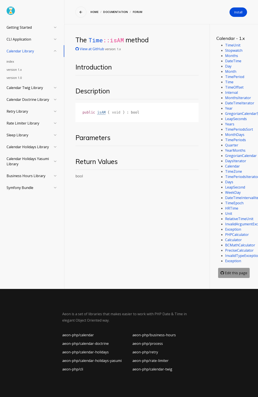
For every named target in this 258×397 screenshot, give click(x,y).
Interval (231, 92)
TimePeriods (235, 139)
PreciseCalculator (239, 250)
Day (228, 66)
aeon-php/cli (72, 369)
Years (229, 124)
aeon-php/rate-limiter (150, 360)
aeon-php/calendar (78, 335)
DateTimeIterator (239, 103)
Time (96, 40)
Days (229, 182)
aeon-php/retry (145, 352)
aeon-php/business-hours (154, 335)
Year (229, 108)
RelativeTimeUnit (239, 218)
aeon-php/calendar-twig (152, 369)
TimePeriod (234, 76)
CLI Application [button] (19, 39)
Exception (233, 229)
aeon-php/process (147, 343)
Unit (228, 213)
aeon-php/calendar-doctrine (85, 343)
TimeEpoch (234, 203)
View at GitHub (90, 48)
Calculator (233, 239)
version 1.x (14, 70)
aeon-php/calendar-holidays (85, 352)
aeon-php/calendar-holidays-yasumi (92, 360)
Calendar (232, 166)
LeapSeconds (236, 118)
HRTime (231, 208)
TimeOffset (234, 87)
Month (230, 71)
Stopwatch (233, 50)
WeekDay (233, 192)
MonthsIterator (238, 97)
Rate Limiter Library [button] (23, 123)
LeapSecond (235, 187)
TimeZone (233, 171)
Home (94, 12)
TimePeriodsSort (239, 129)
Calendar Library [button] (20, 51)
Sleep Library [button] (17, 135)
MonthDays (234, 134)
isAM (101, 112)
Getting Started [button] (19, 27)
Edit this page (234, 273)
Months (231, 55)
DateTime (233, 61)
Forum (137, 12)
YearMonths (235, 150)
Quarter (231, 145)
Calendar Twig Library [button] (25, 87)
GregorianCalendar (241, 155)
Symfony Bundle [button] (20, 187)
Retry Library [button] (17, 111)
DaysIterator (235, 160)
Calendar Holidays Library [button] (28, 146)
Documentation (115, 12)
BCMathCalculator (240, 245)
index (10, 61)
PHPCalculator (237, 234)
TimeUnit (232, 45)
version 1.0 (14, 78)
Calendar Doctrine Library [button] (28, 99)
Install (238, 12)
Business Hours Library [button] (26, 175)
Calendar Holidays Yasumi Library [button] (28, 161)
